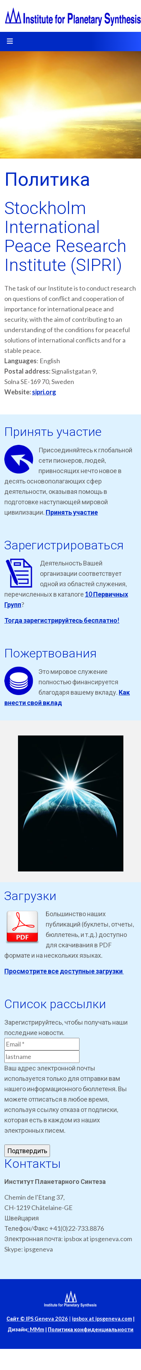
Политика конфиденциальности (90, 1329)
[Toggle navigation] (9, 41)
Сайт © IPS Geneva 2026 (37, 1319)
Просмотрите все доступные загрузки (64, 971)
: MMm (35, 1329)
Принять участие (72, 512)
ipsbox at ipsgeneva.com (102, 1319)
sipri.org (44, 392)
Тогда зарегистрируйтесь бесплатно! (61, 620)
